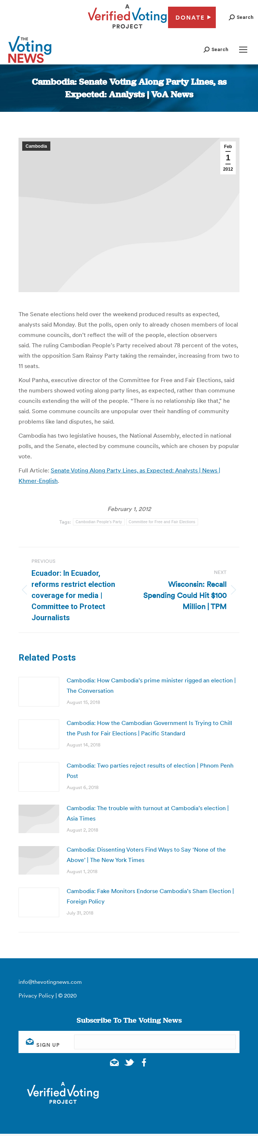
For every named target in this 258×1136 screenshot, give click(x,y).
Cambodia (36, 146)
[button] (241, 17)
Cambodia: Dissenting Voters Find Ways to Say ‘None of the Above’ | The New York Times (146, 854)
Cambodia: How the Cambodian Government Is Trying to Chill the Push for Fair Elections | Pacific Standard (149, 728)
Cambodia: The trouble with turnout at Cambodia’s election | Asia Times (148, 813)
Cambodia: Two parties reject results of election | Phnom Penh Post (150, 770)
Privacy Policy (36, 995)
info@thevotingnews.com (50, 981)
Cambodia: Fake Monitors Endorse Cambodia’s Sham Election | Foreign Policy (150, 896)
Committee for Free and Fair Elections (162, 522)
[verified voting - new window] (127, 29)
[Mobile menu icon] (243, 49)
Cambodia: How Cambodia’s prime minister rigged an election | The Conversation (151, 685)
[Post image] (39, 691)
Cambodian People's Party (99, 522)
